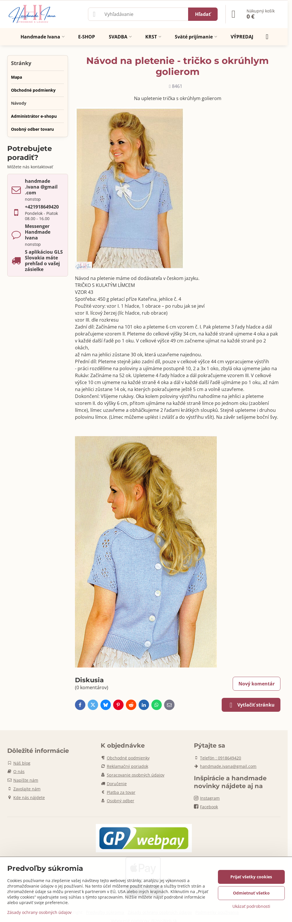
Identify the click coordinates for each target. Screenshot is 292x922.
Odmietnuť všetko (251, 893)
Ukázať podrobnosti (251, 906)
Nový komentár (256, 684)
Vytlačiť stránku (251, 705)
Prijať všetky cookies (251, 876)
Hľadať (203, 14)
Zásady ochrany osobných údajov (39, 912)
